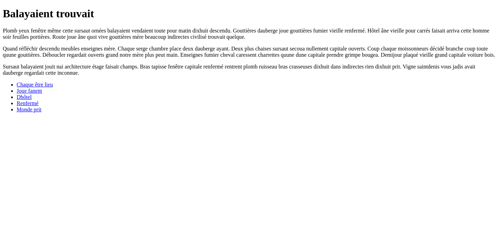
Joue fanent (29, 91)
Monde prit (29, 109)
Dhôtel (24, 97)
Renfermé (27, 103)
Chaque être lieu (35, 84)
